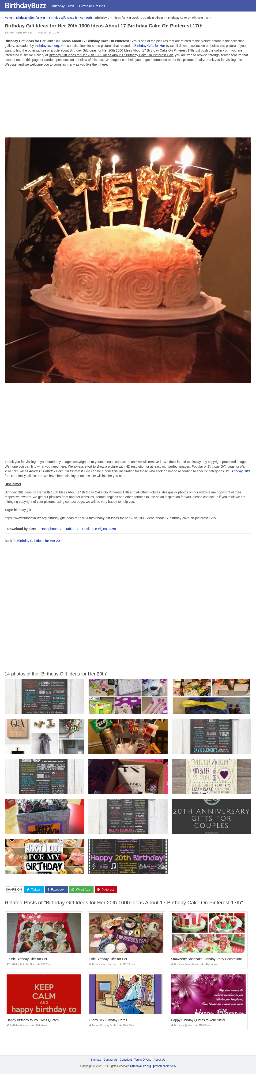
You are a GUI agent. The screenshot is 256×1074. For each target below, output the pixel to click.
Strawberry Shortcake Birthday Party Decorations (206, 959)
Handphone (49, 529)
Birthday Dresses (92, 6)
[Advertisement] (128, 103)
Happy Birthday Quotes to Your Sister (198, 1020)
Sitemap (96, 1059)
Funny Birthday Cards (102, 1025)
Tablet (69, 529)
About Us (159, 1059)
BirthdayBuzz (25, 5)
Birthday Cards (63, 6)
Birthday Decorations (184, 964)
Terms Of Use (142, 1059)
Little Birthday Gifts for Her (108, 959)
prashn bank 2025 (164, 1066)
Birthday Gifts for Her (18, 32)
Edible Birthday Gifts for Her (27, 959)
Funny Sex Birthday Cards (108, 1020)
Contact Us (110, 1059)
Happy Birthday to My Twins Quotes (33, 1020)
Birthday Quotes (17, 1025)
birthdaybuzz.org (47, 46)
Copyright (126, 1059)
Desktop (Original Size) (99, 529)
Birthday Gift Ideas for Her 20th (39, 541)
